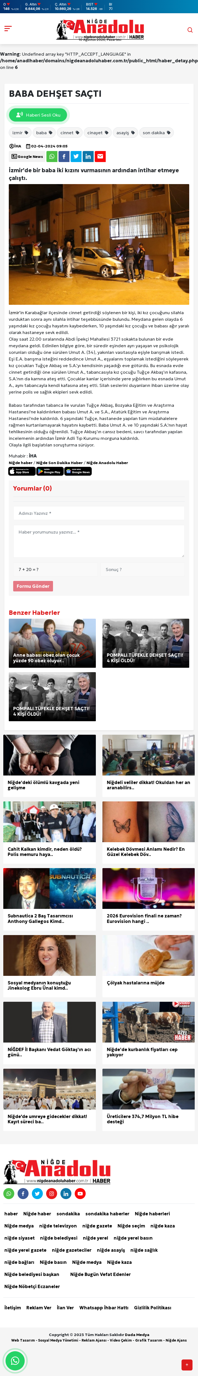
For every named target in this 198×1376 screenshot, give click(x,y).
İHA (15, 146)
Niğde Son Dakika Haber (59, 462)
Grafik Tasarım (148, 1340)
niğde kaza (162, 1226)
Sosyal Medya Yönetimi (58, 1340)
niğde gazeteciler (71, 1250)
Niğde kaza (119, 1262)
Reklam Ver (38, 1307)
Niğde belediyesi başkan (31, 1274)
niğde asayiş (111, 1250)
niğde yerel (95, 1238)
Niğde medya (19, 1226)
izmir (20, 132)
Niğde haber (20, 462)
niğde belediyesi (58, 1238)
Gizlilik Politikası (152, 1307)
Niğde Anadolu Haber (107, 462)
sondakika (68, 1213)
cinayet (98, 132)
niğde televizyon (58, 1226)
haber (11, 1213)
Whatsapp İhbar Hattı (104, 1307)
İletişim (12, 1307)
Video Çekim (121, 1340)
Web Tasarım (23, 1340)
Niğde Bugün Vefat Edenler (100, 1274)
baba (44, 132)
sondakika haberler (107, 1213)
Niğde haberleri (152, 1213)
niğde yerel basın (133, 1238)
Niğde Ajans (176, 1340)
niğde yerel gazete (25, 1250)
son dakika (157, 132)
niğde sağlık (144, 1250)
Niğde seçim (131, 1226)
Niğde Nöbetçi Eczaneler (32, 1286)
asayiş (125, 132)
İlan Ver (65, 1307)
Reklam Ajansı (94, 1340)
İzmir (14, 312)
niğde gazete (97, 1226)
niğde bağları (19, 1262)
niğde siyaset (19, 1238)
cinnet (70, 132)
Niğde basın (53, 1262)
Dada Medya (137, 1334)
